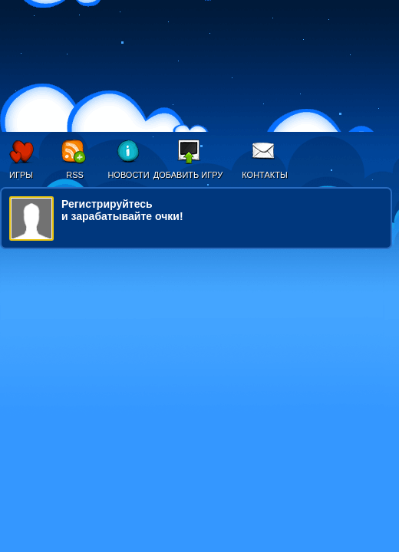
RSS (75, 174)
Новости (128, 174)
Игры (21, 174)
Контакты (264, 174)
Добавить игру (188, 174)
